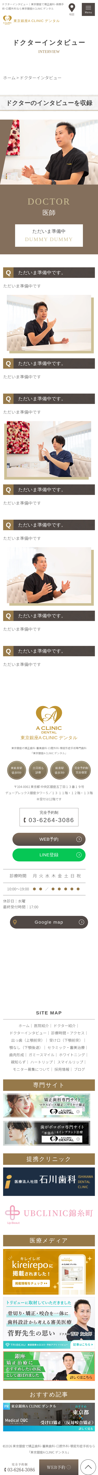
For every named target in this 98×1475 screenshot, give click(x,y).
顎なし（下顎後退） (26, 1047)
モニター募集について (31, 1069)
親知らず (18, 1062)
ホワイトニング (72, 1054)
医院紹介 (41, 1025)
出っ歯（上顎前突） (28, 1040)
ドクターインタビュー (28, 1032)
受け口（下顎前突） (66, 1040)
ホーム (24, 1025)
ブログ (79, 1069)
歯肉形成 (16, 1054)
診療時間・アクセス (68, 1032)
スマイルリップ (70, 1062)
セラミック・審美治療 (66, 1047)
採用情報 (61, 1069)
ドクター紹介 (65, 1025)
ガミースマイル (41, 1054)
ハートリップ (41, 1062)
